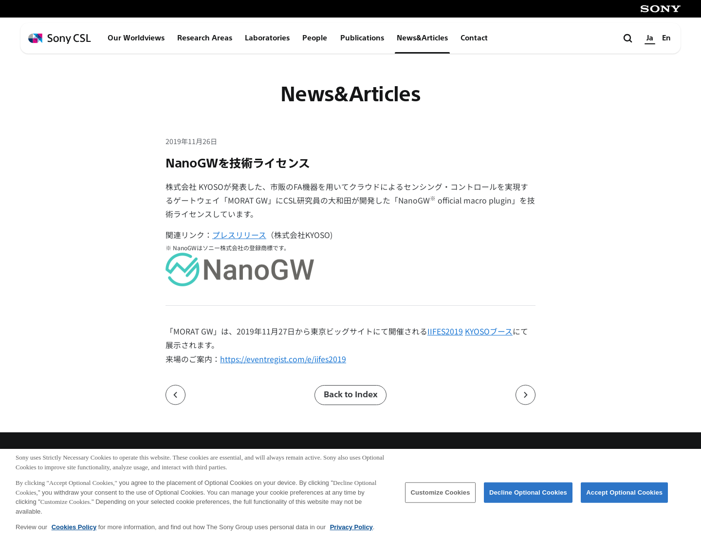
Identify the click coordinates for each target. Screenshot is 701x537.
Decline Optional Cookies (528, 496)
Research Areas (204, 38)
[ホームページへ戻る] (59, 39)
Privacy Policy (351, 531)
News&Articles (422, 38)
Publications (362, 38)
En (666, 38)
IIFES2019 (445, 331)
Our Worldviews (136, 38)
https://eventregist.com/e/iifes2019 (283, 359)
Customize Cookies (440, 496)
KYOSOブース (489, 331)
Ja (649, 38)
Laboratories (267, 38)
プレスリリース (239, 235)
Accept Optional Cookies (624, 496)
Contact (474, 38)
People (314, 38)
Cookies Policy (74, 531)
